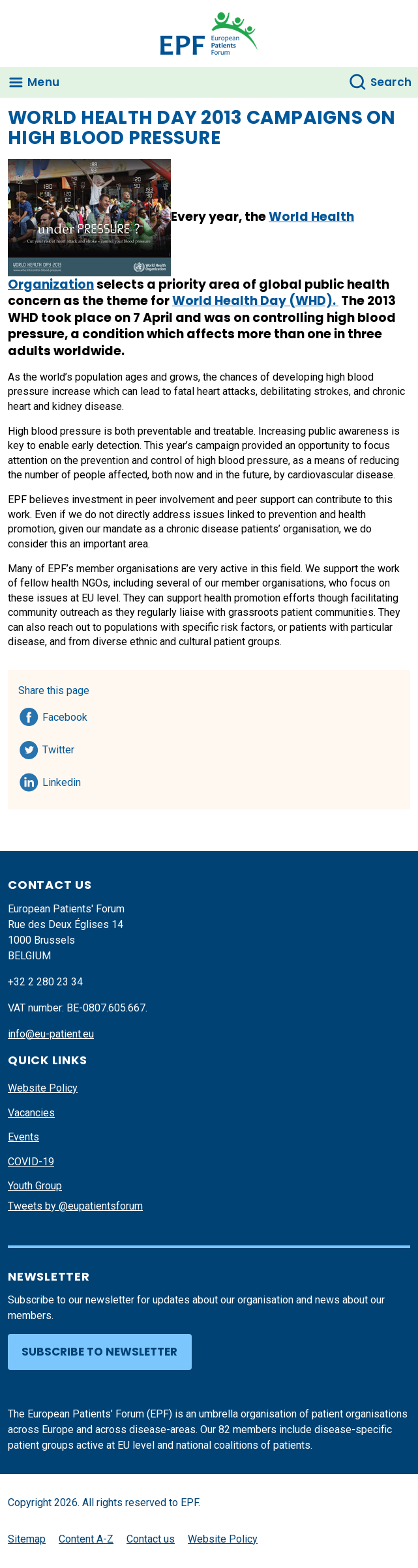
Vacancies (31, 1113)
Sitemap (27, 1539)
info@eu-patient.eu (51, 1034)
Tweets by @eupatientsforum (75, 1206)
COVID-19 (31, 1161)
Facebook (64, 714)
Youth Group (35, 1186)
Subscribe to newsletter (99, 1351)
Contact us (151, 1539)
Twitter (62, 747)
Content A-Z (86, 1539)
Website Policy (43, 1088)
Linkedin (62, 780)
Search (391, 82)
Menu (43, 82)
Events (23, 1137)
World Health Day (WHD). (255, 301)
